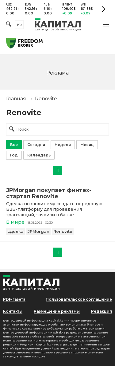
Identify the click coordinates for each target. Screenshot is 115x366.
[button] (106, 24)
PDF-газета (14, 299)
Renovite (62, 231)
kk (19, 24)
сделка (15, 231)
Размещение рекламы (57, 311)
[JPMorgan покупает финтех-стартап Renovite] (57, 193)
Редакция (101, 311)
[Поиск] (8, 24)
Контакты (12, 311)
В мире (15, 222)
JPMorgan (38, 231)
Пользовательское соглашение (79, 299)
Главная (16, 99)
